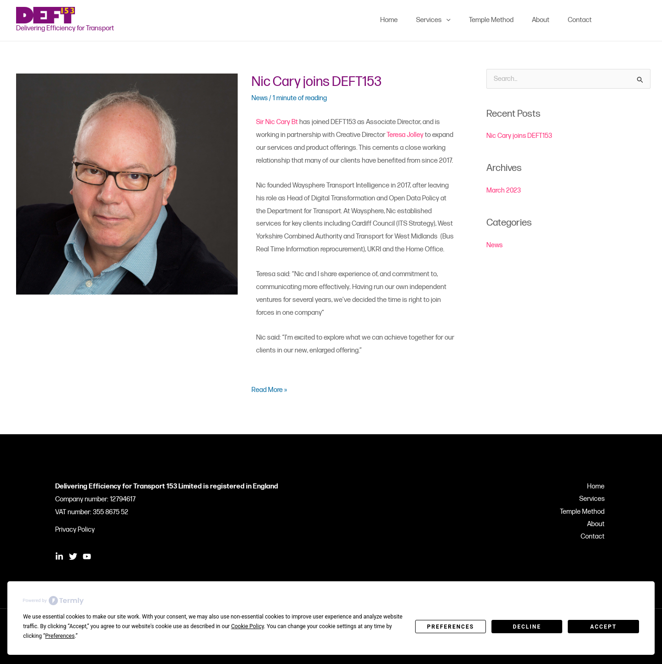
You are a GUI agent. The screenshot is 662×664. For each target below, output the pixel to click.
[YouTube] (642, 20)
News (259, 98)
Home (598, 486)
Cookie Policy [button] (247, 626)
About (598, 525)
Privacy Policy (75, 529)
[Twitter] (628, 20)
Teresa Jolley (405, 135)
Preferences (450, 627)
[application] (462, 20)
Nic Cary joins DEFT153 (317, 82)
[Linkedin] (614, 20)
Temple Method (584, 512)
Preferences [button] (59, 636)
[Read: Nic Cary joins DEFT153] (127, 183)
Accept (603, 627)
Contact (595, 537)
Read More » (269, 389)
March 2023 (503, 190)
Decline (527, 627)
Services (594, 499)
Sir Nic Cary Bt (277, 122)
